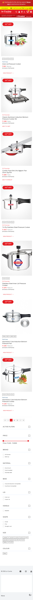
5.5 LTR (5, 540)
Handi (6, 521)
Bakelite (7, 510)
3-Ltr (8, 58)
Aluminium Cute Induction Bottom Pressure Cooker (14, 400)
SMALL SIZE (5, 336)
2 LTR (16, 537)
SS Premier (8, 454)
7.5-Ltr (8, 394)
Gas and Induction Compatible (13, 483)
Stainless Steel (8, 472)
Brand (5, 450)
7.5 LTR (11, 540)
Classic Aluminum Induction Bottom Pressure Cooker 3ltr (15, 118)
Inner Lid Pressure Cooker (11, 64)
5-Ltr (12, 58)
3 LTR (21, 537)
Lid (4, 492)
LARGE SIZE (13, 336)
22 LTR (16, 540)
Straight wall (8, 526)
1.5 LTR (11, 537)
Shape (5, 517)
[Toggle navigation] (31, 12)
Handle (6, 506)
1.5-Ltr (8, 222)
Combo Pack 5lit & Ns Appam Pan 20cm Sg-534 (14, 171)
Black (5, 553)
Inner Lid (7, 497)
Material (7, 463)
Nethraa (7, 456)
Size (4, 533)
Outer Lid (7, 499)
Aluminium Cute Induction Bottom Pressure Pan (14, 342)
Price (5, 435)
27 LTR (22, 540)
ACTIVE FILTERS (9, 427)
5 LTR (26, 537)
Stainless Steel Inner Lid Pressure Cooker (14, 284)
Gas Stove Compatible (10, 485)
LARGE (5, 537)
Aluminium (8, 467)
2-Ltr (4, 58)
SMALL (5, 542)
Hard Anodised (8, 470)
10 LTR (11, 542)
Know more (28, 16)
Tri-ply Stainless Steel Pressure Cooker (16, 227)
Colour (6, 548)
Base (5, 479)
